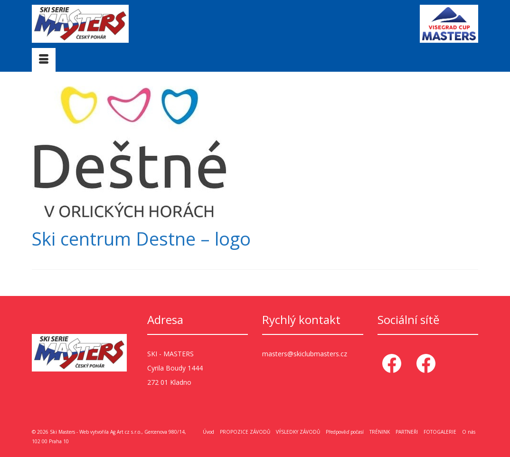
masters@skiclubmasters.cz (304, 353)
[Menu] (44, 60)
